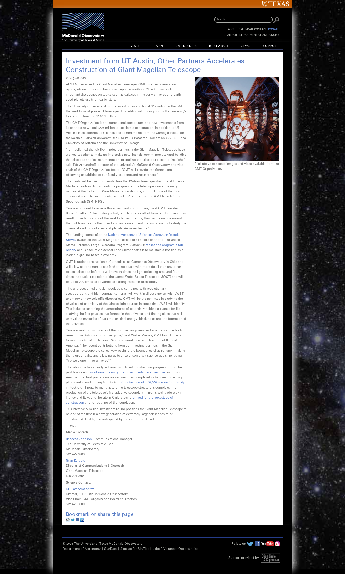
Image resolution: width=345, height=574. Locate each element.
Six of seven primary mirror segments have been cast (127, 372)
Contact (260, 29)
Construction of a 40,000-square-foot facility (152, 382)
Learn (157, 46)
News (245, 46)
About (232, 29)
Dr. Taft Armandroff (80, 489)
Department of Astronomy (259, 35)
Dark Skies (186, 46)
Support (271, 46)
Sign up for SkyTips (134, 548)
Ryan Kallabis (75, 460)
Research (218, 46)
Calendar (246, 29)
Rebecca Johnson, (80, 439)
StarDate (231, 35)
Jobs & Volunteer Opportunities (175, 548)
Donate (273, 29)
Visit (135, 46)
